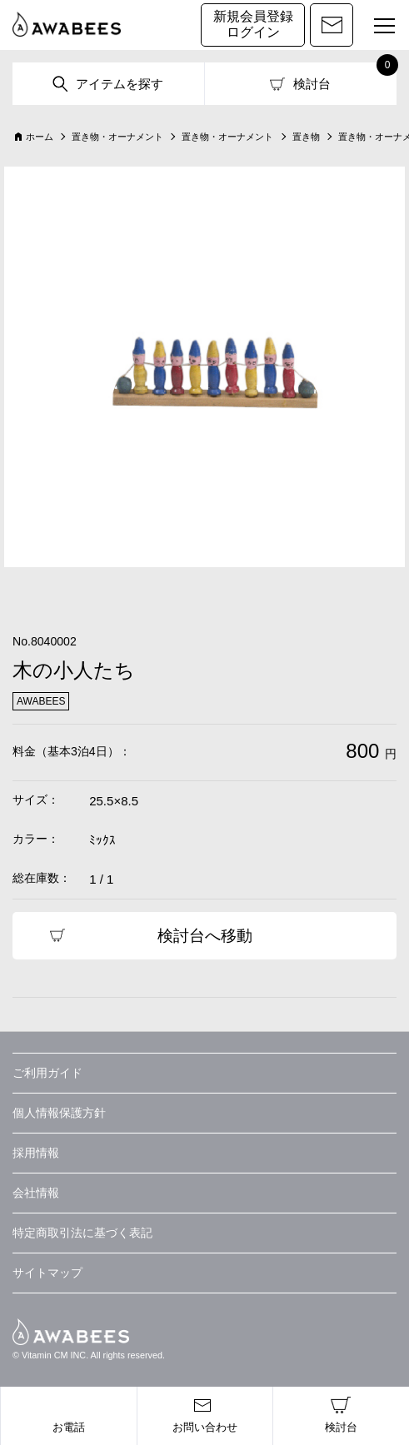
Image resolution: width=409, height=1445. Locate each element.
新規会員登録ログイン (253, 24)
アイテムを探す (119, 84)
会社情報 (35, 1192)
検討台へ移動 (204, 935)
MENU (377, 27)
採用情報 (35, 1152)
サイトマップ (47, 1272)
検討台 (312, 84)
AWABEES (70, 1331)
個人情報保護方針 (59, 1112)
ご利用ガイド (47, 1072)
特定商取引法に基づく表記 (82, 1232)
